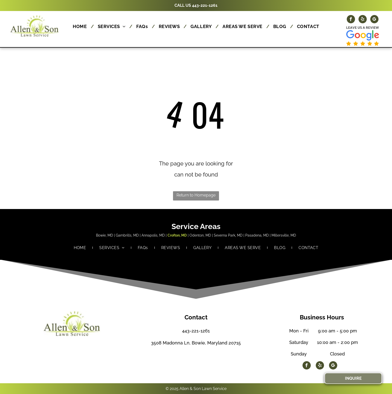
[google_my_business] (374, 20)
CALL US (182, 5)
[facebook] (351, 20)
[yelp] (362, 20)
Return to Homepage (196, 195)
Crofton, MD (177, 235)
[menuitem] (81, 26)
